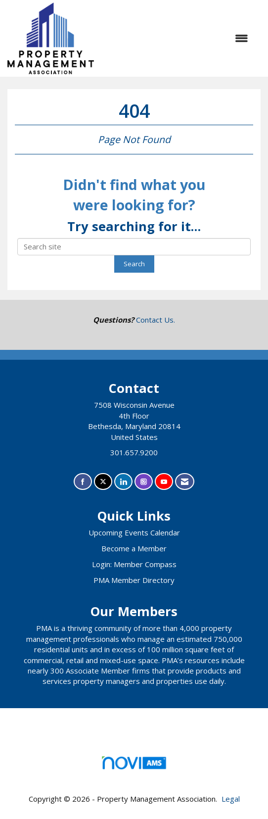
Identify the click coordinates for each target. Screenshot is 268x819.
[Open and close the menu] (182, 38)
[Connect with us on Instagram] (143, 481)
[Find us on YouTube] (164, 481)
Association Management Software (133, 765)
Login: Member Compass (134, 564)
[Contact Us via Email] (184, 481)
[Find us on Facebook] (83, 481)
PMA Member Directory (134, 580)
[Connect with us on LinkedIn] (123, 481)
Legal (231, 799)
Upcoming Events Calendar (134, 532)
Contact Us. (155, 320)
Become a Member (134, 548)
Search (134, 263)
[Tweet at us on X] (103, 481)
